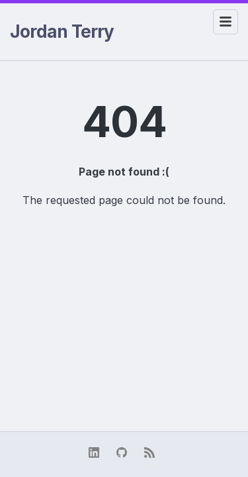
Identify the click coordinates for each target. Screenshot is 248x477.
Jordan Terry (62, 31)
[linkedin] (96, 454)
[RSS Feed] (152, 454)
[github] (124, 454)
